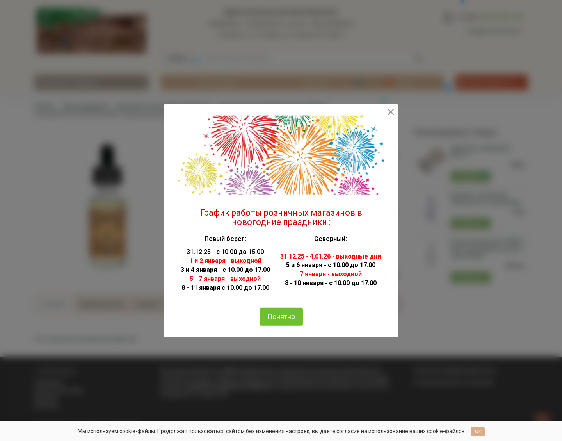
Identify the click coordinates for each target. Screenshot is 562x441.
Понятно (281, 316)
